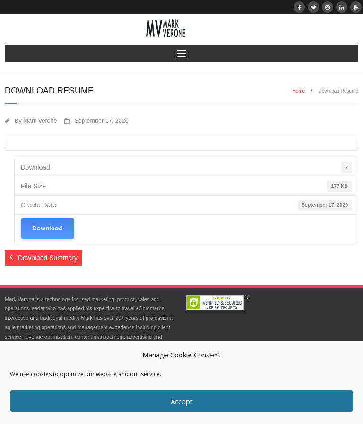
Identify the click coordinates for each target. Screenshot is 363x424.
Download (47, 228)
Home (298, 90)
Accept (182, 401)
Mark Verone (40, 121)
